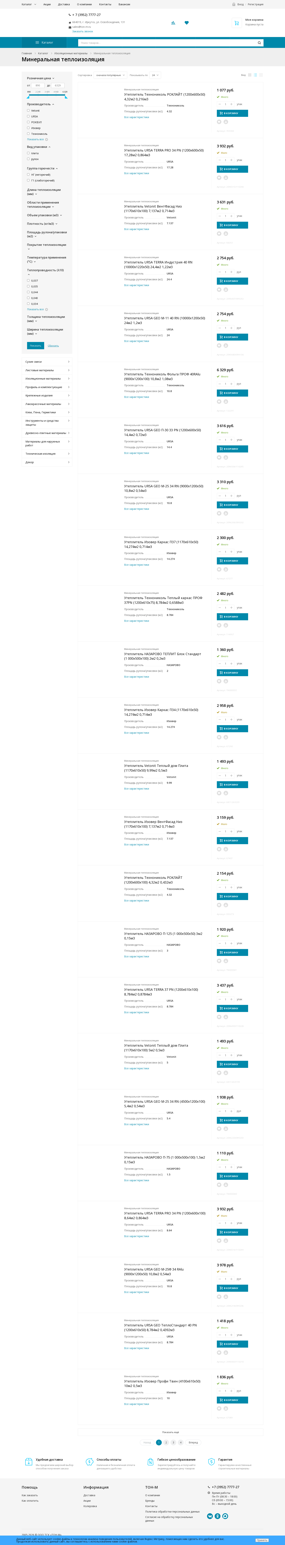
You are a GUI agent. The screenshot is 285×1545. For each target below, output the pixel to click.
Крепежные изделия (39, 395)
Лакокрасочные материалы (43, 404)
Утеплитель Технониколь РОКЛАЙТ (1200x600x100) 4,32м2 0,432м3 (153, 879)
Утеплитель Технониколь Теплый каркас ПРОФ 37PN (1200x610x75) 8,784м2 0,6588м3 (163, 600)
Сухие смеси (33, 361)
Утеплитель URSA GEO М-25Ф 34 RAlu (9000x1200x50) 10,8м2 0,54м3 (154, 1271)
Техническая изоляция (40, 453)
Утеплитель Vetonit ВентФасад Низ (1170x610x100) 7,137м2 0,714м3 (153, 208)
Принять (262, 1540)
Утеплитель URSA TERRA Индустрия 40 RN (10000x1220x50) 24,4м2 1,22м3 (158, 264)
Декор (29, 462)
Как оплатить (30, 1500)
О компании (84, 4)
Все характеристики (136, 117)
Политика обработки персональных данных (172, 1511)
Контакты (105, 4)
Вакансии (124, 4)
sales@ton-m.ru (81, 26)
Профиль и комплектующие (43, 387)
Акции (47, 4)
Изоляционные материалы (70, 53)
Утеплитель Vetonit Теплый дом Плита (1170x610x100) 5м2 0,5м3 (156, 1047)
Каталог (27, 4)
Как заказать (30, 1495)
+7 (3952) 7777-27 (225, 1487)
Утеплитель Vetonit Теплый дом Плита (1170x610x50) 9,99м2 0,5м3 (156, 767)
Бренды (149, 1500)
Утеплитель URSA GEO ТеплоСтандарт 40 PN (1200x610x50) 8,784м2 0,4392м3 (160, 1327)
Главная (27, 53)
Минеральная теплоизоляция (141, 89)
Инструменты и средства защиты (42, 422)
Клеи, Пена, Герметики (40, 412)
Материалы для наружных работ (42, 443)
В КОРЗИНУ (229, 113)
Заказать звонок (82, 31)
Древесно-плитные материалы (45, 433)
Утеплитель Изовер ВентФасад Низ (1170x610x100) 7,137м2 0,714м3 (153, 824)
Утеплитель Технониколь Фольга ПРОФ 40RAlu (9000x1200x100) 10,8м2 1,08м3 (162, 376)
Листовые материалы (39, 370)
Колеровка (90, 1506)
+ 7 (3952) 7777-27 (86, 15)
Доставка (64, 4)
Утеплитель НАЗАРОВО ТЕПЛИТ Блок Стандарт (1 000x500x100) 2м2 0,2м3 (162, 656)
